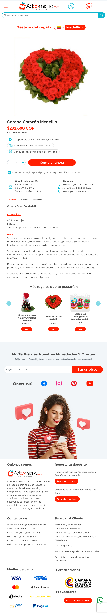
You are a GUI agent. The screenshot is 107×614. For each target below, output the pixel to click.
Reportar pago (66, 482)
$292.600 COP (21, 128)
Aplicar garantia (63, 547)
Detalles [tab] (15, 200)
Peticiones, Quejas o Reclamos (72, 534)
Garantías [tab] (32, 200)
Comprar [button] (52, 162)
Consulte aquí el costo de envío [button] (29, 145)
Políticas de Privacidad (67, 530)
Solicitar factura (67, 500)
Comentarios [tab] (52, 200)
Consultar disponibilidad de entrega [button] (32, 152)
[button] (9, 162)
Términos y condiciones (68, 526)
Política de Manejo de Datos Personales (77, 553)
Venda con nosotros (78, 602)
